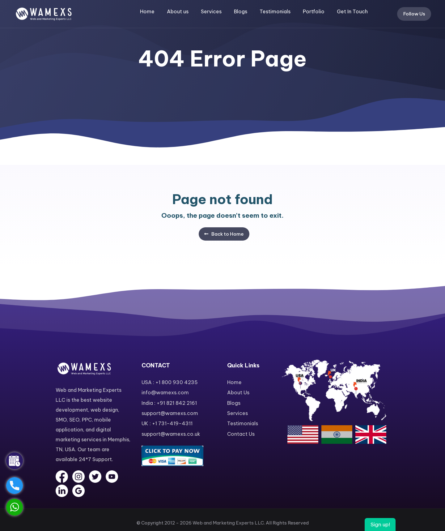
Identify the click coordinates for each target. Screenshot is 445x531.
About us (178, 11)
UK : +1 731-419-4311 (167, 423)
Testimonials (275, 11)
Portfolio (313, 11)
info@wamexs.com (165, 392)
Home (147, 11)
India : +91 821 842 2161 (169, 403)
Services (211, 11)
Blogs (240, 11)
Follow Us (414, 14)
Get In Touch (352, 11)
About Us (238, 392)
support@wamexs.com (170, 413)
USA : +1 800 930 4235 (170, 382)
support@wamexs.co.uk (171, 434)
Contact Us (241, 434)
